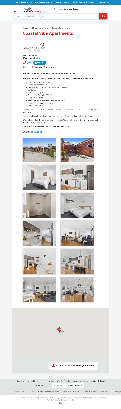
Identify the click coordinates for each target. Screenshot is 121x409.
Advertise (39, 385)
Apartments (46, 28)
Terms (46, 385)
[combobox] (56, 16)
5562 (36, 62)
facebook (51, 67)
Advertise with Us (67, 385)
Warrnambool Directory (31, 28)
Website (38, 67)
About (101, 381)
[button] (60, 330)
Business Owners (73, 365)
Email (28, 67)
